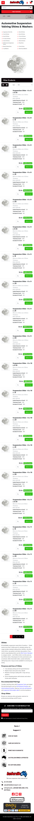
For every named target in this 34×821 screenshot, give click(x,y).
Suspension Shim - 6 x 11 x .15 (22, 528)
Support (17, 730)
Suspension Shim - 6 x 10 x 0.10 (22, 364)
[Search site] (31, 7)
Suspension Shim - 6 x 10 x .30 (22, 473)
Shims (8, 16)
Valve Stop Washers (22, 48)
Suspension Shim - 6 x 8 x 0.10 (22, 91)
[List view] (7, 84)
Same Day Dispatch (14, 743)
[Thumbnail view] (3, 84)
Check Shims (21, 46)
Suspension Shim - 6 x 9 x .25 (22, 309)
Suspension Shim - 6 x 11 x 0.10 (22, 500)
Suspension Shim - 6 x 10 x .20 (22, 418)
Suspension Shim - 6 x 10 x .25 (22, 446)
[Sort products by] (24, 84)
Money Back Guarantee (15, 750)
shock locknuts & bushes (7, 688)
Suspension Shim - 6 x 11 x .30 (22, 609)
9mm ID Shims (5, 36)
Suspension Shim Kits (7, 32)
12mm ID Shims (6, 40)
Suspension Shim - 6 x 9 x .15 (22, 255)
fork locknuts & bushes (22, 686)
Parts (17, 726)
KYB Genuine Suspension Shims (8, 43)
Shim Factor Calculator (26, 653)
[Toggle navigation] (3, 2)
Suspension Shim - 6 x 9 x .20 (22, 282)
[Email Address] (17, 710)
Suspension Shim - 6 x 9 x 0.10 (22, 228)
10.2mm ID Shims (6, 38)
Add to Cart (28, 112)
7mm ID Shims (5, 34)
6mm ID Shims (21, 32)
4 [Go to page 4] (19, 636)
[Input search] (15, 7)
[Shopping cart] (27, 2)
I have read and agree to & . (14, 718)
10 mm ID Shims (21, 36)
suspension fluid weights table (11, 690)
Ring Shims (20, 43)
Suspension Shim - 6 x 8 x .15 (22, 119)
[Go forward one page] (22, 636)
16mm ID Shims (21, 40)
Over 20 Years (12, 736)
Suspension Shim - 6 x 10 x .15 (22, 391)
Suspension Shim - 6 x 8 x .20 (22, 146)
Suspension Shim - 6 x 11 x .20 (22, 555)
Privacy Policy (24, 718)
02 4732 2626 (8, 782)
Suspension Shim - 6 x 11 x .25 (22, 582)
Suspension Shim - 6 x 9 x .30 (22, 337)
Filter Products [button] (9, 80)
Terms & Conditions (17, 718)
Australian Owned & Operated (18, 757)
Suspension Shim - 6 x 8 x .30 (22, 200)
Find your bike (21, 12)
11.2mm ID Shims (22, 38)
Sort (14, 85)
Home (4, 16)
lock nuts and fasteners (26, 688)
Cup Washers (5, 48)
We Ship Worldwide (14, 765)
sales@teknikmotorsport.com (12, 785)
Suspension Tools (21, 684)
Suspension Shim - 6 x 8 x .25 (22, 173)
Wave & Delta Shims (6, 46)
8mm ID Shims (21, 34)
